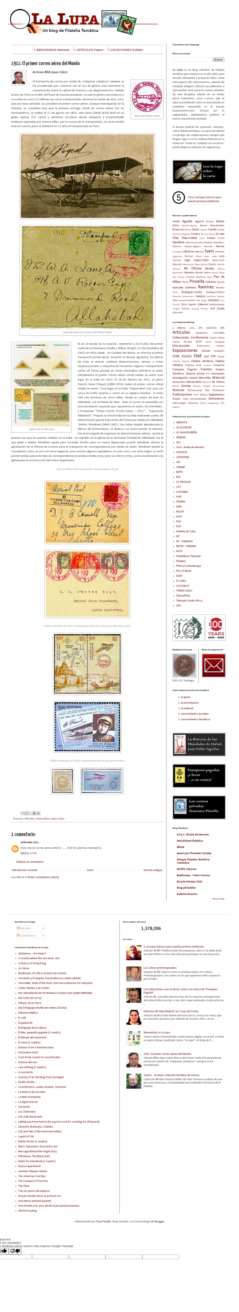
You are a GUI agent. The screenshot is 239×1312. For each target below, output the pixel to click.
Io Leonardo (25, 1072)
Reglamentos (216, 394)
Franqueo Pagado (184, 369)
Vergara (176, 309)
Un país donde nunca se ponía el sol (39, 1196)
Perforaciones (194, 390)
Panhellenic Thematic (188, 556)
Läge (187, 260)
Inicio (90, 870)
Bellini (175, 225)
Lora (221, 256)
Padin (209, 277)
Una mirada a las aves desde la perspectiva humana (48, 1205)
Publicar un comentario (30, 862)
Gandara (178, 242)
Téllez (184, 304)
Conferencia (199, 337)
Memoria (206, 382)
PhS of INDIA (183, 571)
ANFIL (192, 328)
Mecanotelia (194, 382)
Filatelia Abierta (180, 361)
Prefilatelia (218, 390)
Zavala (220, 308)
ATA (222, 328)
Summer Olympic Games (32, 1171)
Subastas (193, 403)
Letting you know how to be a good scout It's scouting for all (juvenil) (59, 1121)
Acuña (176, 221)
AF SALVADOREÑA (186, 432)
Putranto (211, 282)
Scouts (176, 398)
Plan (207, 390)
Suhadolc (213, 300)
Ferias (221, 357)
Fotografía (218, 365)
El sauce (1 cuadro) (29, 1042)
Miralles (209, 268)
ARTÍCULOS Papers (90, 50)
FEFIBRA (180, 501)
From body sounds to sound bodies (39, 1057)
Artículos (29, 819)
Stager (204, 300)
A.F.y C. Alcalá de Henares (193, 834)
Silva (175, 300)
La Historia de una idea (31, 1092)
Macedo (177, 264)
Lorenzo (176, 260)
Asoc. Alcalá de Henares (190, 447)
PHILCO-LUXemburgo (188, 566)
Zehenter (177, 312)
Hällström (189, 251)
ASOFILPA (211, 328)
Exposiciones (185, 350)
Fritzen (211, 238)
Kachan (189, 256)
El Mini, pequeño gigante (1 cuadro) (39, 1032)
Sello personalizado (194, 399)
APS (200, 328)
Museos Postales (202, 386)
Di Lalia (220, 234)
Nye (174, 277)
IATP (208, 374)
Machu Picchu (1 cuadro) (32, 1141)
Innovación (218, 373)
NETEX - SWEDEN (186, 546)
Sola (198, 300)
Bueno (188, 230)
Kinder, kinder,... (27, 1082)
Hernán (208, 246)
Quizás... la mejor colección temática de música (171, 1075)
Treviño (176, 305)
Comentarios (26, 935)
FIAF (198, 356)
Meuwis (176, 269)
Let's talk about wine (30, 1116)
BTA (178, 477)
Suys (222, 300)
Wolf (212, 309)
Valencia (203, 304)
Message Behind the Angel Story (37, 1151)
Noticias (178, 390)
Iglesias (199, 252)
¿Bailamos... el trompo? (32, 953)
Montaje (186, 386)
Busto (195, 229)
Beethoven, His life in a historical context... (43, 973)
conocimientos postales (195, 713)
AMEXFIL (181, 437)
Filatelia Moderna (202, 361)
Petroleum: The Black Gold (34, 1156)
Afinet (180, 847)
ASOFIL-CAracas (186, 869)
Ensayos (219, 342)
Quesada (177, 287)
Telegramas (213, 403)
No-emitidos (218, 386)
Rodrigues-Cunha (191, 292)
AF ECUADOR (183, 427)
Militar (175, 386)
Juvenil (193, 377)
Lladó (214, 256)
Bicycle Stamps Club (189, 881)
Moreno (189, 272)
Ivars (209, 251)
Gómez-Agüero (193, 246)
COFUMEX (218, 333)
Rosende (176, 296)
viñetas (176, 407)
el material (187, 708)
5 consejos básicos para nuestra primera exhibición (174, 946)
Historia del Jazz (27, 1062)
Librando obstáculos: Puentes (35, 1126)
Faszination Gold (28, 1052)
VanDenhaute (216, 304)
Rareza (204, 395)
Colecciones (180, 337)
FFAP (179, 516)
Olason (181, 277)
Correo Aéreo (43, 819)
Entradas (24, 928)
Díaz (175, 238)
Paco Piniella (103, 1221)
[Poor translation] (15, 1251)
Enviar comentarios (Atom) (43, 877)
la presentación (190, 702)
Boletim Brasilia (187, 894)
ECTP (199, 341)
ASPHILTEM (182, 457)
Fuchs (221, 238)
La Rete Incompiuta (29, 1097)
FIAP (206, 356)
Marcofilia (205, 377)
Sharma (220, 296)
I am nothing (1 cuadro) (32, 1067)
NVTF (179, 551)
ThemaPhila (183, 595)
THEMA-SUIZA (184, 590)
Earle (202, 238)
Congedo (186, 234)
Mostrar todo (218, 899)
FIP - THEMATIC (184, 541)
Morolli (199, 273)
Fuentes (206, 369)
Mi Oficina (193, 268)
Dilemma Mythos (28, 1012)
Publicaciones (182, 394)
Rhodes (220, 288)
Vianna (186, 309)
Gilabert (208, 242)
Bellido (220, 221)
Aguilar (187, 221)
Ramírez (206, 287)
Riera (174, 292)
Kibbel (199, 256)
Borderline (201, 333)
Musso (215, 273)
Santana (200, 296)
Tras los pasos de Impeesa (33, 1191)
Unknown (27, 842)
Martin (212, 264)
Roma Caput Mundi (29, 1166)
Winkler (204, 309)
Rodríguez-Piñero (215, 292)
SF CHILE (181, 581)
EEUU (208, 342)
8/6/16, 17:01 (29, 853)
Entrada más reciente (24, 870)
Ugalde (192, 304)
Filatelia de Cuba (186, 531)
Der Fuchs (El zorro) (29, 998)
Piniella (197, 281)
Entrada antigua (153, 870)
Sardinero (211, 296)
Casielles (176, 234)
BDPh (179, 472)
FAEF (179, 496)
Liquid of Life (26, 1136)
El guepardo (25, 1022)
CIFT (178, 487)
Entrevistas (203, 346)
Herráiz (220, 246)
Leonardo (24, 1106)
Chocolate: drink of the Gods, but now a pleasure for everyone (55, 983)
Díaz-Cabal (189, 238)
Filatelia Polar (193, 365)
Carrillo (212, 229)
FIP (213, 356)
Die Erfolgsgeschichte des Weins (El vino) (42, 1007)
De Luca (204, 234)
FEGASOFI (219, 351)
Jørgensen (177, 256)
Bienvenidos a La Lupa (157, 1032)
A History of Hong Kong (32, 963)
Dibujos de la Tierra (29, 1003)
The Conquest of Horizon (33, 1181)
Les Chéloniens (27, 1111)
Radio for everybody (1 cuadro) (36, 1161)
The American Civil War (32, 1176)
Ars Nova (23, 968)
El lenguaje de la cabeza (32, 1027)
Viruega (195, 309)
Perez (185, 282)
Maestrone (188, 264)
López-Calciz (57, 819)
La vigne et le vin (28, 1102)
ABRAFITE (181, 422)
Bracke (203, 225)
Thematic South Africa (189, 600)
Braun (176, 229)
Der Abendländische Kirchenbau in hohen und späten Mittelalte (55, 993)
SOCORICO (182, 586)
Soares (191, 300)
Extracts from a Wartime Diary (36, 1047)
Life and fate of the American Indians (40, 1131)
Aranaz (210, 221)
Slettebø (183, 300)
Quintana (190, 287)
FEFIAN (206, 351)
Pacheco (201, 277)
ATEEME (180, 467)
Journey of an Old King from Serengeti (41, 1077)
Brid (182, 230)
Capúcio (203, 230)
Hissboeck (177, 252)
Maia (197, 264)
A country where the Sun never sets (39, 958)
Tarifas (203, 403)
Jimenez (219, 252)
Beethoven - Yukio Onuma (193, 875)
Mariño (204, 264)
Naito (221, 273)
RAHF (195, 395)
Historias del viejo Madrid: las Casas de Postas (171, 1011)
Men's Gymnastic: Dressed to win (38, 1146)
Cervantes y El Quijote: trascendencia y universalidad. (49, 978)
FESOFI (187, 356)
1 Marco (178, 328)
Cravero (195, 234)
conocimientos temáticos (196, 719)
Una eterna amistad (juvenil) (34, 1201)
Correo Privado (182, 342)
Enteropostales (181, 345)
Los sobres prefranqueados (160, 968)
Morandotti (177, 273)
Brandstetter (217, 225)
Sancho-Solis (188, 296)
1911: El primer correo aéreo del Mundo (167, 1054)
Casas (221, 230)
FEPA (176, 356)
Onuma (190, 277)
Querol (220, 282)
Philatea (181, 561)
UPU (222, 403)
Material (218, 377)
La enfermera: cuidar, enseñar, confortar (42, 1087)
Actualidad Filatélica (190, 841)
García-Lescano (194, 242)
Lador (206, 256)
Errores (220, 346)
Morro (207, 273)
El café (22, 1017)
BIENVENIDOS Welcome (53, 50)
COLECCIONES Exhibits (127, 50)
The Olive (23, 1186)
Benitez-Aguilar (189, 226)
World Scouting (27, 1210)
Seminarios (216, 398)
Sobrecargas (179, 403)
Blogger (159, 1221)
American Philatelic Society (194, 853)
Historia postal (195, 373)
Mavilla (220, 264)
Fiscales (207, 365)
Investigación (180, 377)
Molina (221, 269)
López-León (218, 260)
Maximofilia (179, 382)
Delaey (212, 234)
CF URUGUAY (183, 482)
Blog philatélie (186, 887)
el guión (185, 697)
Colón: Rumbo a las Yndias (34, 988)
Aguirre (199, 221)
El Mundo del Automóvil (32, 1037)
